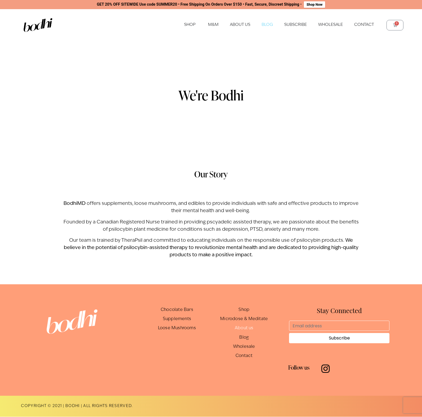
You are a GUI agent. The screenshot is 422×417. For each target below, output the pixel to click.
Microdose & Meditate (244, 319)
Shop (244, 310)
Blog (244, 337)
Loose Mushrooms (177, 328)
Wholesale (244, 346)
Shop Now (314, 4)
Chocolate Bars (177, 310)
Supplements (177, 319)
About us (244, 328)
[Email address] (339, 326)
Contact (244, 355)
